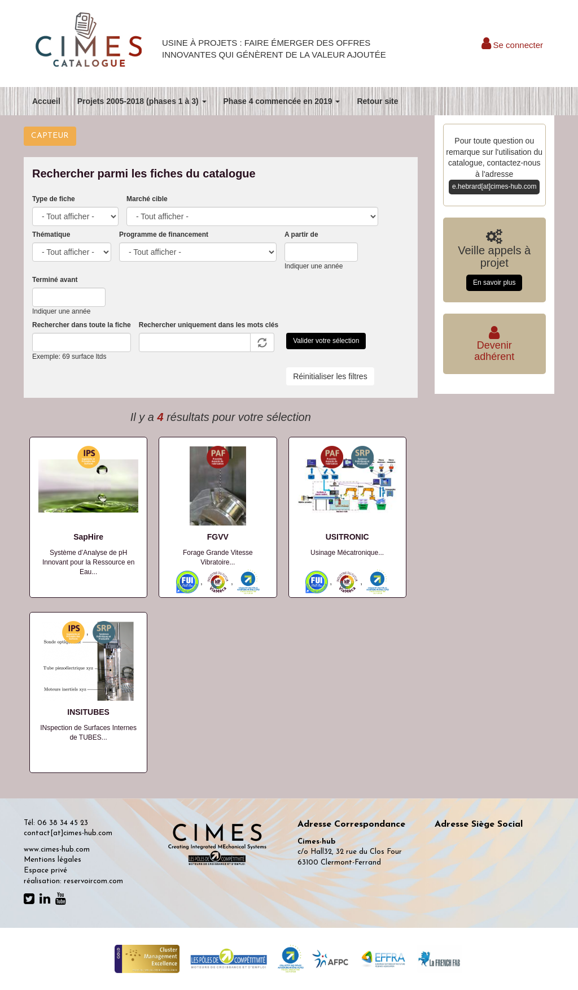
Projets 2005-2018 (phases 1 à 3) (142, 101)
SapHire (88, 536)
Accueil (46, 101)
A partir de (301, 234)
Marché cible (147, 199)
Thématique (51, 234)
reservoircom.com (93, 881)
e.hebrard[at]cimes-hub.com (494, 186)
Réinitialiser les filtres (330, 376)
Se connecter (512, 45)
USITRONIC (347, 536)
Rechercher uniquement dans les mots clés (208, 325)
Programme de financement (163, 234)
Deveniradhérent (494, 345)
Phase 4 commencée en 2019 (282, 101)
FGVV (218, 536)
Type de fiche (53, 199)
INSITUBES (88, 712)
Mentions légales (52, 859)
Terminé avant (54, 280)
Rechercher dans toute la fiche (81, 325)
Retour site (377, 101)
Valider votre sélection (326, 341)
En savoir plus (494, 282)
